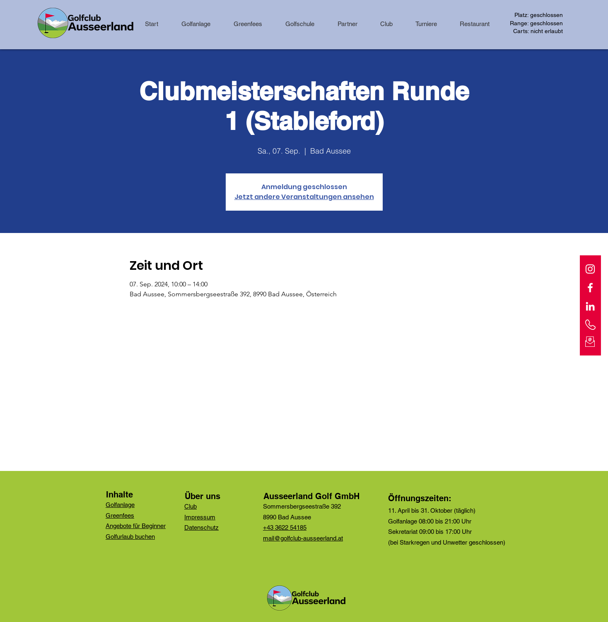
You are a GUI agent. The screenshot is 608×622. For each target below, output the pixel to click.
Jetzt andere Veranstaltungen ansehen (304, 197)
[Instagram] (590, 269)
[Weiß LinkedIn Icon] (590, 306)
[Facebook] (590, 287)
